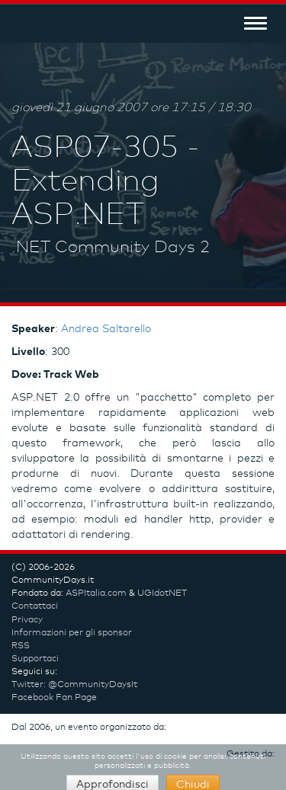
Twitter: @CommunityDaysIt (74, 684)
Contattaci (34, 606)
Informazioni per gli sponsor (71, 633)
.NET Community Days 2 (110, 247)
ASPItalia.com (96, 593)
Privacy (27, 620)
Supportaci (35, 659)
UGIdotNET (162, 593)
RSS (20, 646)
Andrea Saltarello (106, 329)
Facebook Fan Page (54, 697)
